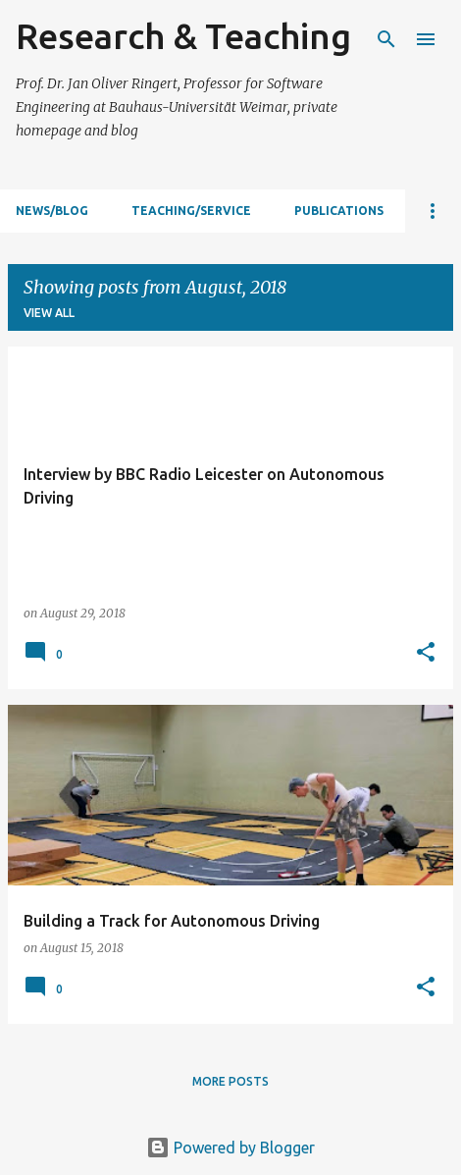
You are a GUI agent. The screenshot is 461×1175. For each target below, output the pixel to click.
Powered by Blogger (230, 1147)
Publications (339, 210)
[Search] (386, 39)
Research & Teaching (183, 36)
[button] (425, 653)
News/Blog (52, 210)
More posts (230, 1081)
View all (49, 312)
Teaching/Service (191, 210)
